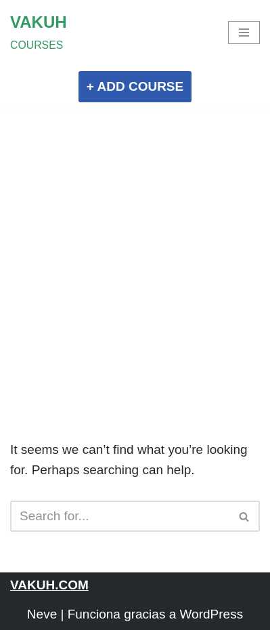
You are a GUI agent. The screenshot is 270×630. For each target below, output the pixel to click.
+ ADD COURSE (135, 86)
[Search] (119, 516)
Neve (42, 614)
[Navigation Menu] (244, 32)
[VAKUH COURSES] (38, 32)
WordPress (212, 614)
